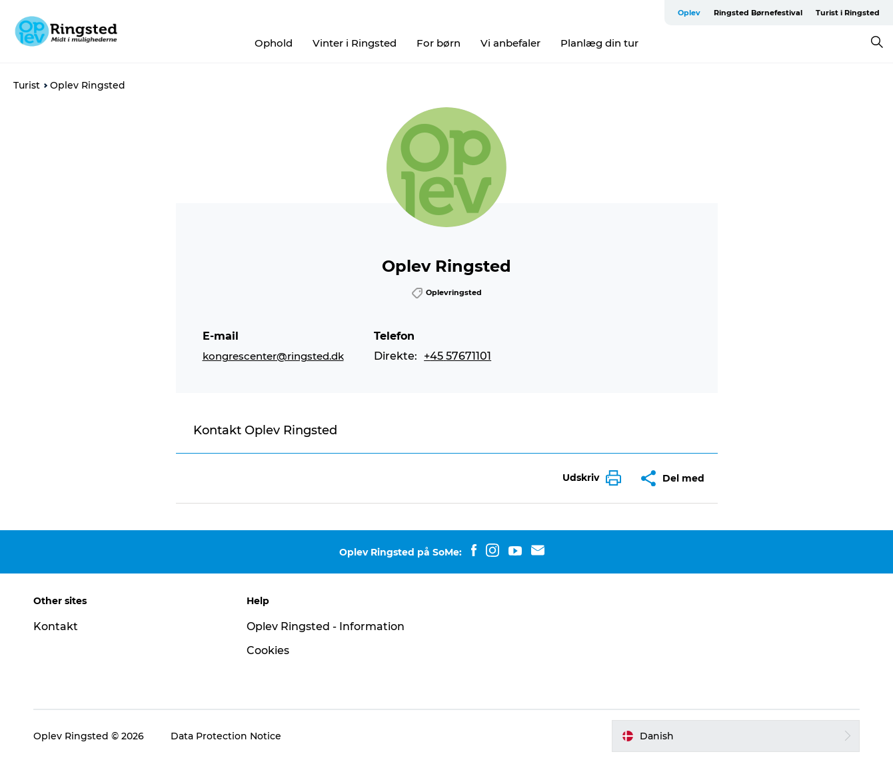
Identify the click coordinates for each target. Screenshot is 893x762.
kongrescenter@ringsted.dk (273, 356)
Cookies (268, 650)
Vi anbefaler (510, 43)
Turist (26, 85)
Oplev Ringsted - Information (326, 626)
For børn (438, 43)
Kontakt (55, 626)
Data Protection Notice (226, 736)
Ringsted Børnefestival (758, 12)
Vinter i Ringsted (355, 43)
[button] (588, 478)
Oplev (689, 12)
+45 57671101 (457, 356)
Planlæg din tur (599, 43)
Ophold (274, 43)
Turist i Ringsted (848, 12)
